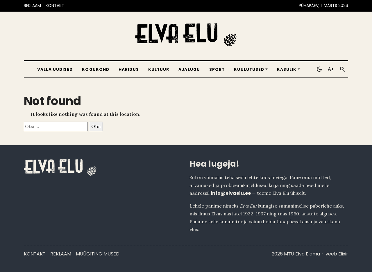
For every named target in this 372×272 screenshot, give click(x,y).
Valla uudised (55, 69)
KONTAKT (55, 5)
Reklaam (60, 254)
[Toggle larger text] (331, 69)
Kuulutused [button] (249, 69)
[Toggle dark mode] (319, 69)
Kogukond (95, 69)
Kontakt (35, 254)
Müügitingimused (97, 254)
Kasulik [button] (287, 69)
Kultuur (158, 69)
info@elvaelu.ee (231, 193)
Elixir (343, 254)
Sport (217, 69)
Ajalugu (189, 69)
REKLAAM (32, 5)
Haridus (129, 69)
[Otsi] (342, 69)
